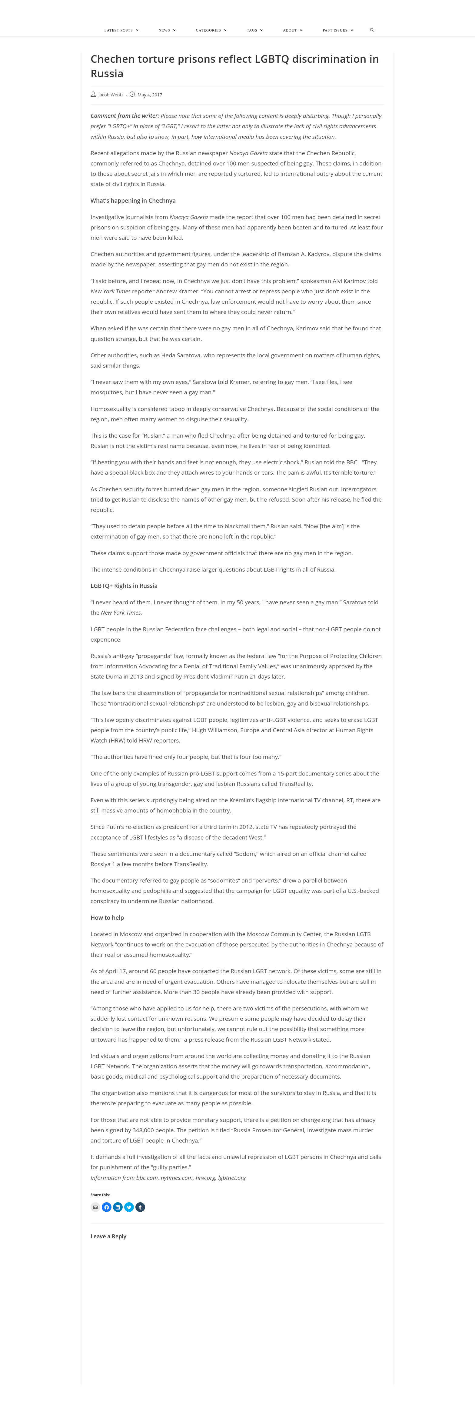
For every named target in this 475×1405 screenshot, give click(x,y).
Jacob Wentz (111, 99)
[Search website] (372, 34)
